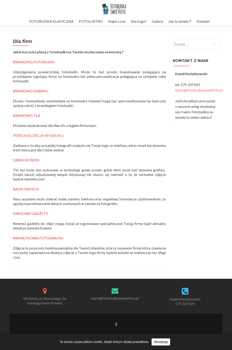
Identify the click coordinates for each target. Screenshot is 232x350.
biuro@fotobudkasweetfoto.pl (199, 90)
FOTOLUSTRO (91, 21)
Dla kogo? (139, 21)
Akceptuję (161, 342)
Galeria (157, 21)
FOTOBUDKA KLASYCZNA (51, 21)
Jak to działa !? (179, 21)
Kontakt (203, 21)
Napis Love (117, 21)
